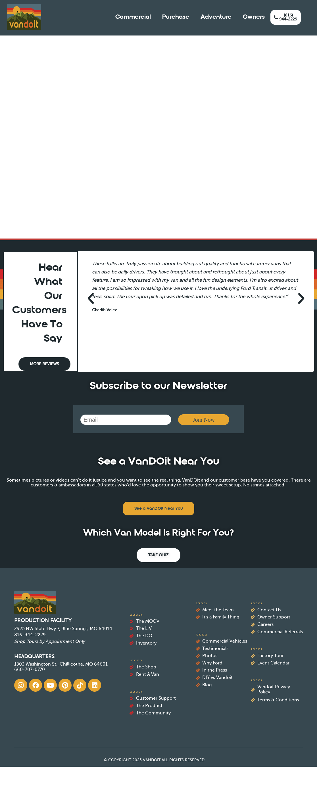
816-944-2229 (30, 634)
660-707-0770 (29, 669)
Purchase (175, 17)
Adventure (216, 17)
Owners (254, 17)
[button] (91, 298)
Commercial (133, 17)
